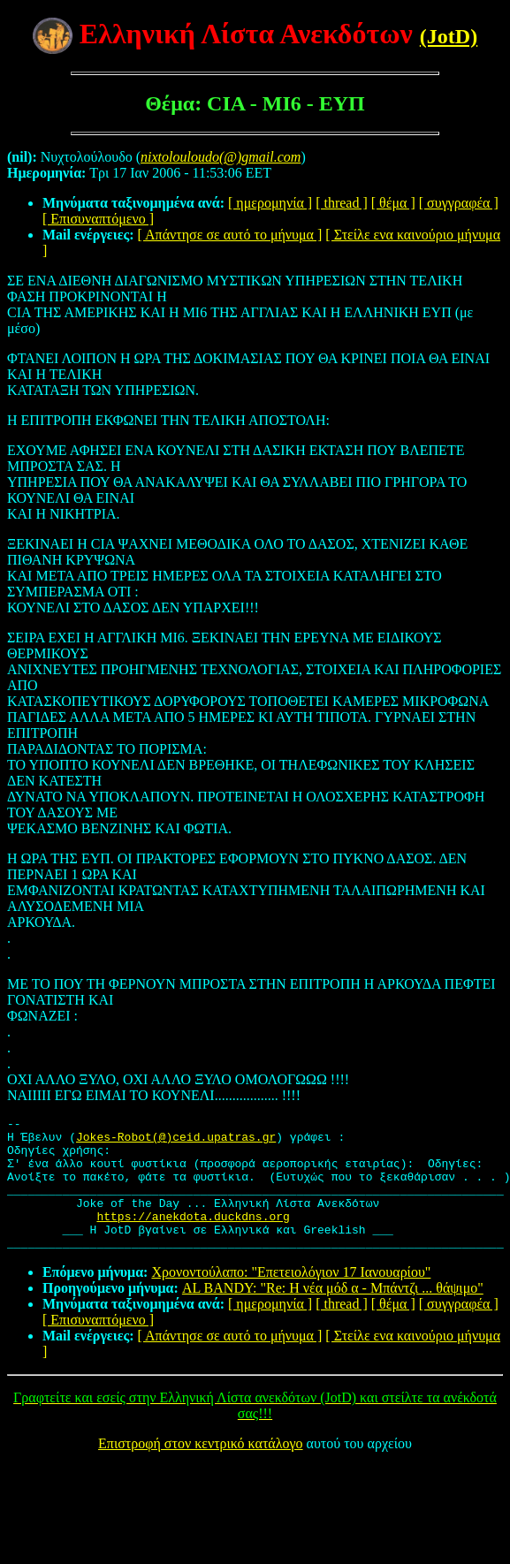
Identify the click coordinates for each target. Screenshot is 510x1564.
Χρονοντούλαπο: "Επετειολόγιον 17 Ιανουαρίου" (290, 1298)
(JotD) (448, 36)
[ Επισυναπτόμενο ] (98, 218)
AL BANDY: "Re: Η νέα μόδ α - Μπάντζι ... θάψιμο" (332, 1314)
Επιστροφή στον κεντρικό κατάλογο (200, 1469)
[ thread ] (342, 202)
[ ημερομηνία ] (270, 202)
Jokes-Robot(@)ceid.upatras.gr (176, 1142)
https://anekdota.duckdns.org (192, 1237)
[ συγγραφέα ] (459, 202)
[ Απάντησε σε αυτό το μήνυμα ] (230, 234)
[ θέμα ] (393, 202)
